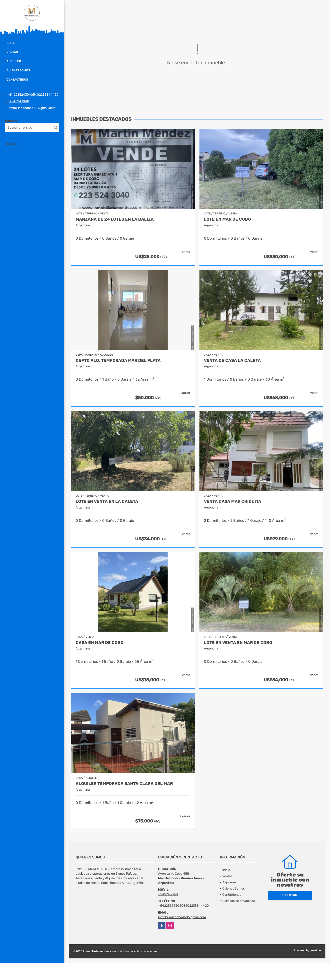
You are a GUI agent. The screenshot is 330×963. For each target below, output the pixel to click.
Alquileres (229, 882)
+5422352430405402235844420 (33, 95)
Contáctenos (17, 79)
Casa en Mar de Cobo (100, 642)
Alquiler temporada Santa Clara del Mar (124, 783)
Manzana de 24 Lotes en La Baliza (115, 219)
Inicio (10, 43)
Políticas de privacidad (238, 901)
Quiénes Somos (18, 70)
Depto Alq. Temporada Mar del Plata (118, 360)
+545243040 (19, 101)
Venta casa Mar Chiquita (232, 501)
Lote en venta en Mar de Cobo (238, 642)
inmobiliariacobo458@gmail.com (31, 108)
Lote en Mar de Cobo (227, 219)
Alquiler (13, 61)
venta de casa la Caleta (232, 360)
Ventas (12, 52)
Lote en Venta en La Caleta (107, 501)
